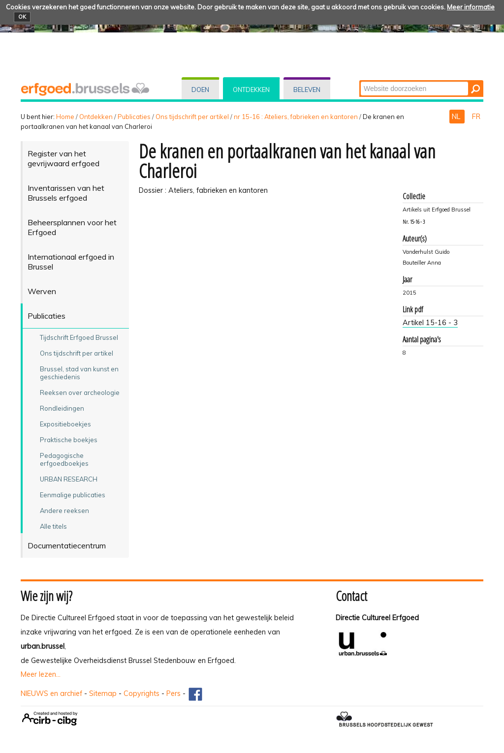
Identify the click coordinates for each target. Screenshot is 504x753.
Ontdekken (251, 89)
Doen (200, 89)
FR (476, 116)
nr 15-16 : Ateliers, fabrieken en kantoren (296, 116)
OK (22, 16)
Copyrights (141, 693)
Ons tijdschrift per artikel (192, 116)
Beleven (306, 89)
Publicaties (134, 116)
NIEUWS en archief (51, 693)
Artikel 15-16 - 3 (430, 322)
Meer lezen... (41, 674)
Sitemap (103, 693)
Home (65, 116)
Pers (173, 693)
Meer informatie (471, 7)
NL (457, 116)
